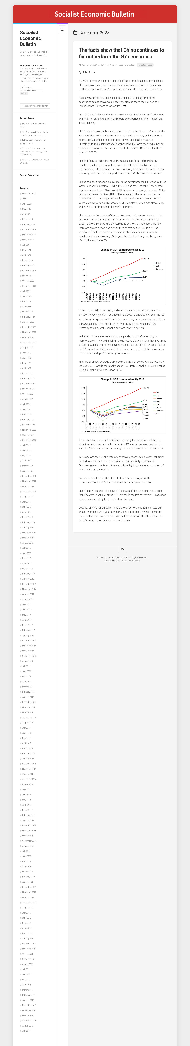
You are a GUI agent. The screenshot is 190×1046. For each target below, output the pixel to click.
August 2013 (27, 846)
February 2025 (28, 224)
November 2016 (29, 646)
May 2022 (26, 363)
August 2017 (27, 599)
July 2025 (26, 199)
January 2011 (28, 1000)
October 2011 (28, 954)
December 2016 (29, 640)
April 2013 (26, 866)
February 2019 (28, 522)
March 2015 (27, 748)
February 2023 (28, 317)
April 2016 (26, 681)
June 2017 (26, 610)
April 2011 (26, 985)
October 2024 (28, 240)
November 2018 (29, 533)
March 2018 (27, 568)
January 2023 (28, 322)
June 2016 (26, 671)
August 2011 (27, 964)
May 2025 (26, 209)
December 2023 (29, 270)
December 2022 (29, 327)
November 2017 (29, 589)
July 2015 (26, 728)
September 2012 (29, 902)
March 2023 (27, 312)
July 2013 (26, 851)
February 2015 (28, 753)
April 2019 (26, 512)
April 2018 (26, 563)
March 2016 (27, 687)
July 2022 (26, 353)
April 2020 (26, 461)
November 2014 (29, 769)
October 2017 (28, 594)
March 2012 (27, 933)
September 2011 (29, 959)
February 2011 (28, 995)
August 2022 (27, 348)
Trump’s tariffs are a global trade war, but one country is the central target (33, 151)
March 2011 (27, 990)
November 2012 (29, 892)
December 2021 (29, 384)
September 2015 (29, 718)
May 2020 (26, 455)
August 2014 (27, 784)
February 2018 (28, 574)
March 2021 (27, 414)
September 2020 (29, 440)
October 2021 (28, 394)
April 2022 (26, 368)
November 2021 (29, 389)
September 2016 (29, 656)
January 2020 (28, 471)
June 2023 (26, 296)
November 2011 (29, 949)
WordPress (121, 561)
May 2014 (26, 800)
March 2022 (27, 373)
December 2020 (29, 425)
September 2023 (29, 286)
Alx (138, 561)
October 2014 (28, 774)
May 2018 (26, 558)
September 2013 (29, 841)
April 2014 (26, 805)
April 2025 (26, 214)
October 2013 (28, 836)
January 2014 (28, 820)
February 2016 (28, 692)
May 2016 (26, 676)
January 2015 (28, 759)
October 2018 (28, 538)
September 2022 (29, 342)
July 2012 (26, 913)
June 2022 (26, 358)
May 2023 (26, 301)
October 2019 (28, 486)
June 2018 (26, 553)
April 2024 (26, 255)
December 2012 (29, 887)
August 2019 (27, 497)
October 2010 (28, 1015)
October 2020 (28, 435)
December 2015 (29, 702)
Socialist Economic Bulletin (30, 38)
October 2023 (28, 281)
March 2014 (27, 810)
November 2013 (29, 831)
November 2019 (29, 481)
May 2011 (26, 979)
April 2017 (26, 620)
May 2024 (26, 250)
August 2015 (27, 723)
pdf (124, 106)
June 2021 (26, 409)
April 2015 (26, 743)
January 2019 (28, 527)
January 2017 (28, 635)
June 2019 (26, 507)
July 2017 (26, 604)
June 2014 (26, 795)
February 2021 (28, 420)
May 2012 (26, 923)
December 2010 (29, 1005)
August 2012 (27, 908)
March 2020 (27, 466)
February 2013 (28, 877)
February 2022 (28, 378)
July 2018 (26, 548)
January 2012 (28, 938)
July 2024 (26, 245)
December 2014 (29, 764)
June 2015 (26, 733)
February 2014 (28, 815)
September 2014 (29, 779)
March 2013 (27, 872)
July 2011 (26, 969)
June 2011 (26, 974)
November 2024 (29, 235)
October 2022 (28, 337)
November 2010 (29, 1010)
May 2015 (26, 738)
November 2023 (29, 276)
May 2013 (26, 861)
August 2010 (27, 1026)
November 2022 (29, 332)
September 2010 (29, 1021)
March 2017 (27, 625)
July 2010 (26, 1031)
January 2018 (28, 579)
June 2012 (26, 918)
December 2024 (29, 229)
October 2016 (28, 651)
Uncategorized (145, 65)
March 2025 (27, 219)
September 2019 (29, 491)
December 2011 (29, 944)
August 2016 (27, 661)
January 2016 (28, 697)
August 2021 (27, 399)
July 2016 (26, 666)
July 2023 (26, 291)
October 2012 (28, 897)
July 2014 (26, 789)
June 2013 (26, 856)
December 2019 (29, 476)
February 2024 (28, 265)
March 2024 (27, 260)
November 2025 (29, 193)
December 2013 (29, 825)
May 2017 (26, 615)
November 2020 (29, 430)
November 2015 (29, 707)
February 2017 (28, 630)
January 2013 (28, 882)
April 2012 (26, 928)
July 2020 (26, 445)
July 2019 (26, 502)
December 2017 (29, 584)
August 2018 (27, 543)
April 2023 (26, 307)
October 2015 (28, 712)
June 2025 (26, 204)
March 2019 (27, 517)
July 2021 (26, 404)
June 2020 (26, 450)
